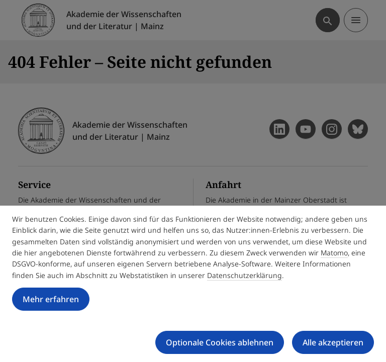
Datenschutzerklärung (244, 275)
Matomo (334, 252)
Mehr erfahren (51, 299)
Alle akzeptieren (333, 342)
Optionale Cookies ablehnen (219, 342)
